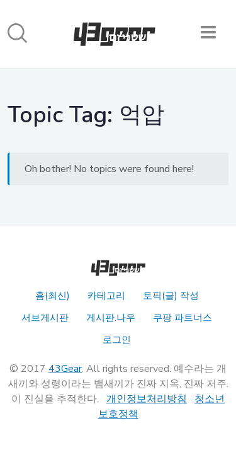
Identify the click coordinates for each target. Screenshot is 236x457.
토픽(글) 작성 (171, 295)
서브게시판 (45, 317)
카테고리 (106, 295)
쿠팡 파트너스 (182, 317)
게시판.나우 (110, 317)
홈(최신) (52, 295)
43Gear (65, 369)
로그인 (117, 339)
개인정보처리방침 (146, 399)
